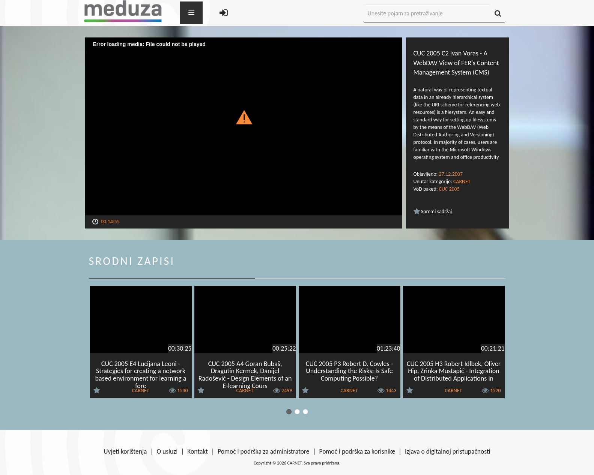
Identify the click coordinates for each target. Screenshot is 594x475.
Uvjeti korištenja (125, 451)
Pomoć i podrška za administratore (263, 451)
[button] (243, 117)
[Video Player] (243, 126)
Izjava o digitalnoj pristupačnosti (447, 451)
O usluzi (167, 451)
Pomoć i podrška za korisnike (357, 451)
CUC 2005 (449, 189)
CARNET (462, 181)
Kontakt (197, 451)
